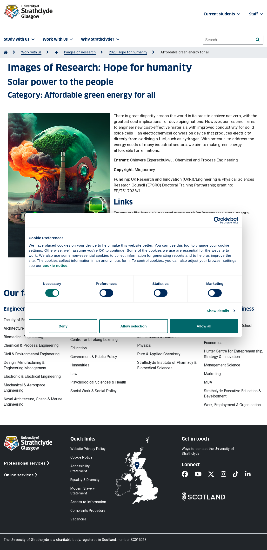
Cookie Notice (81, 457)
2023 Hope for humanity (128, 52)
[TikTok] (239, 474)
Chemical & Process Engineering (31, 345)
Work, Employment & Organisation (232, 405)
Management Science (222, 365)
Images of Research (80, 52)
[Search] (257, 39)
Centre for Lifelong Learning (94, 339)
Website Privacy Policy (88, 449)
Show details (218, 311)
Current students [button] (222, 14)
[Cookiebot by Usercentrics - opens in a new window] (217, 220)
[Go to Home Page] (6, 52)
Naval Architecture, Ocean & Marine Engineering (33, 402)
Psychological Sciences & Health (98, 382)
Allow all (204, 326)
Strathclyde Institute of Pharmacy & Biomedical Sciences (167, 365)
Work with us (31, 52)
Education (78, 348)
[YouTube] (201, 474)
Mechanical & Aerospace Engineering (24, 388)
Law (73, 373)
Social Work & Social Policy (93, 391)
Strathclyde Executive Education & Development (232, 393)
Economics (213, 342)
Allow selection (133, 326)
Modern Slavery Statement (82, 490)
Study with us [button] (20, 39)
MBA (208, 382)
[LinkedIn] (251, 474)
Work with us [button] (58, 39)
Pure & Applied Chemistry (158, 354)
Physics (144, 345)
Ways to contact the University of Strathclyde (208, 451)
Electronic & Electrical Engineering (32, 376)
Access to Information (88, 502)
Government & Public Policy (93, 356)
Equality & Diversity (85, 480)
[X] (214, 474)
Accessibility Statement (80, 468)
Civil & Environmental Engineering (32, 354)
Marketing (212, 373)
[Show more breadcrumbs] (59, 53)
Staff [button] (256, 14)
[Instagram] (227, 474)
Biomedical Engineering (23, 337)
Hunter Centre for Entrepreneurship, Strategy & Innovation (233, 354)
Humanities (79, 365)
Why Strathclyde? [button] (100, 39)
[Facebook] (188, 474)
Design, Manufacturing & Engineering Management (25, 365)
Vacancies (78, 519)
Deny (63, 326)
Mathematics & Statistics (158, 337)
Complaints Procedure (87, 511)
